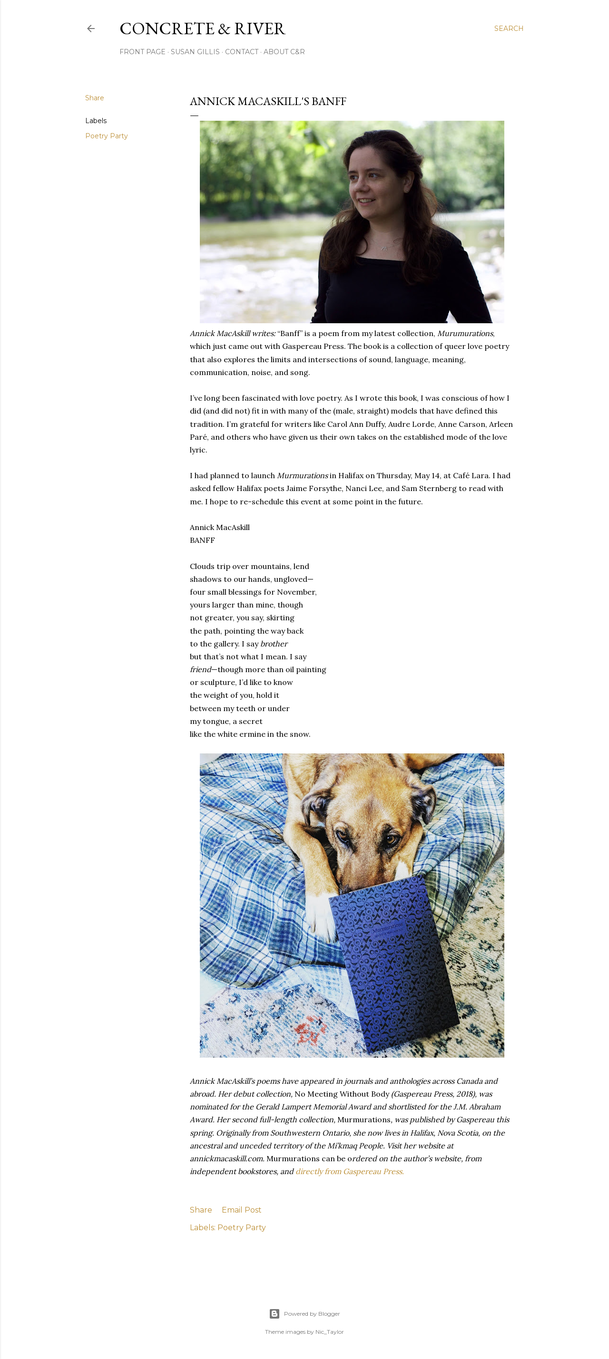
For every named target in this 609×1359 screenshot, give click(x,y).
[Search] (509, 28)
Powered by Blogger (304, 1314)
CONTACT (241, 52)
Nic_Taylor (329, 1331)
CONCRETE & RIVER (202, 28)
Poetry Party (106, 136)
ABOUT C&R (284, 52)
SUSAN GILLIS (195, 52)
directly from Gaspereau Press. (349, 1171)
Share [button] (94, 98)
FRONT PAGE (142, 52)
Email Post (242, 1209)
